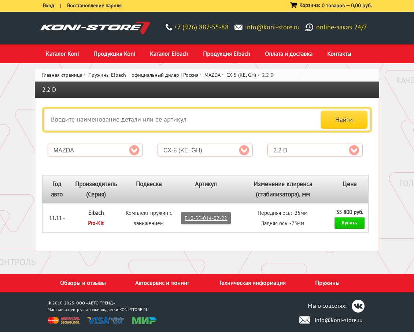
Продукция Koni (114, 53)
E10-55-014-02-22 (206, 218)
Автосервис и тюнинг (162, 282)
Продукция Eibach (226, 53)
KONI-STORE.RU (134, 309)
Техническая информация (252, 282)
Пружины (327, 282)
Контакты (339, 53)
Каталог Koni (62, 53)
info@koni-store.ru (272, 27)
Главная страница (62, 75)
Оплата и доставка (289, 53)
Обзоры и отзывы (83, 282)
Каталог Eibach (169, 53)
